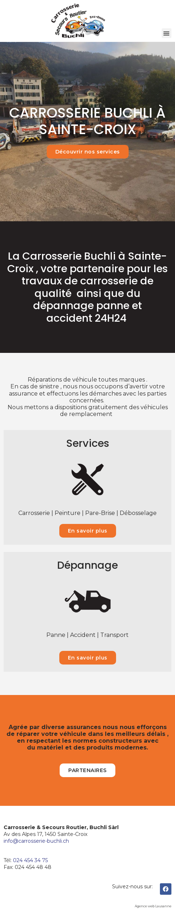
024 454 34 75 (30, 860)
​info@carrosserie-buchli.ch (36, 841)
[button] (166, 33)
